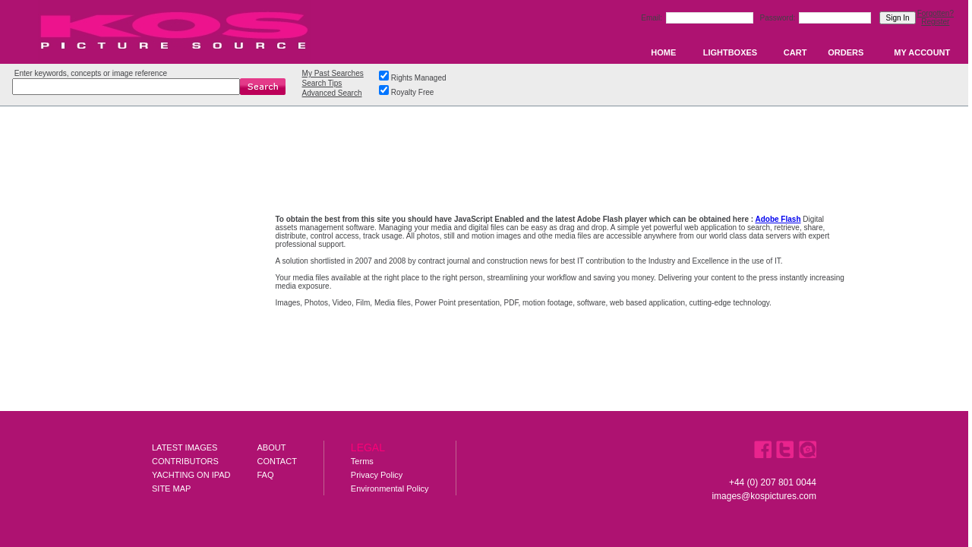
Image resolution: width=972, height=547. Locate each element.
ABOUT (271, 447)
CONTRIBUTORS (185, 461)
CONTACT (277, 461)
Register (935, 21)
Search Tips (322, 83)
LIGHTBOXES (730, 52)
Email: (652, 18)
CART (795, 52)
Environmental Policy (390, 488)
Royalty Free (412, 92)
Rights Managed (419, 78)
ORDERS (845, 52)
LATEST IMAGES (184, 447)
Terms (362, 461)
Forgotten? (935, 13)
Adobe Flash (777, 219)
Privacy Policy (376, 474)
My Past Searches (333, 73)
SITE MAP (171, 488)
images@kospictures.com (764, 496)
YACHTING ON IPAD (191, 474)
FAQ (265, 474)
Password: (778, 18)
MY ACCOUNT (922, 52)
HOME (663, 52)
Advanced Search (332, 93)
